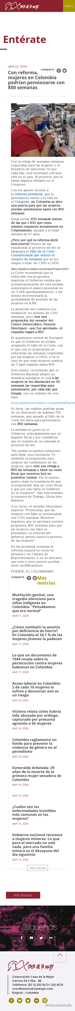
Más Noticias (23, 895)
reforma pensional (28, 194)
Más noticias (38, 868)
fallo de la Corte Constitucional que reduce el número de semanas (33, 255)
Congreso (22, 201)
